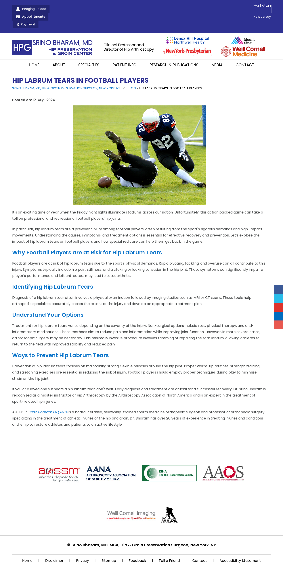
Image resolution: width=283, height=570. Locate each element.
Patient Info (124, 49)
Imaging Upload (34, 9)
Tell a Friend (169, 545)
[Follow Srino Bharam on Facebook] (278, 289)
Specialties (88, 49)
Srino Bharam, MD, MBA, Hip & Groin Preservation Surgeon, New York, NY (143, 529)
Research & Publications (174, 49)
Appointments (71, 9)
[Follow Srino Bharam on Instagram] (278, 324)
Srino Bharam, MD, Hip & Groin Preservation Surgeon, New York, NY (66, 73)
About (59, 49)
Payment (103, 9)
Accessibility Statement (240, 545)
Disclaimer (54, 545)
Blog (132, 73)
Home (34, 49)
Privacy (82, 545)
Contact (245, 49)
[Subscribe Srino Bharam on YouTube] (278, 307)
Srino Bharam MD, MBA (48, 396)
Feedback (137, 545)
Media (217, 49)
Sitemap (108, 545)
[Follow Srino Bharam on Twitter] (278, 298)
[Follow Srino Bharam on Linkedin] (278, 316)
